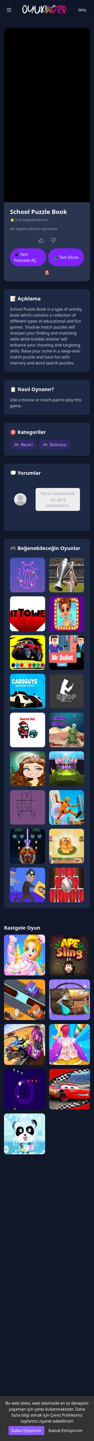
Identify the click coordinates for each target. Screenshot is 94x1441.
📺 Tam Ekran (66, 257)
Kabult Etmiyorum (65, 1430)
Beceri (23, 445)
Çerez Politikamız (66, 1415)
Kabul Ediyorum (26, 1430)
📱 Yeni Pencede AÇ (25, 257)
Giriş (82, 9)
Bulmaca (54, 445)
